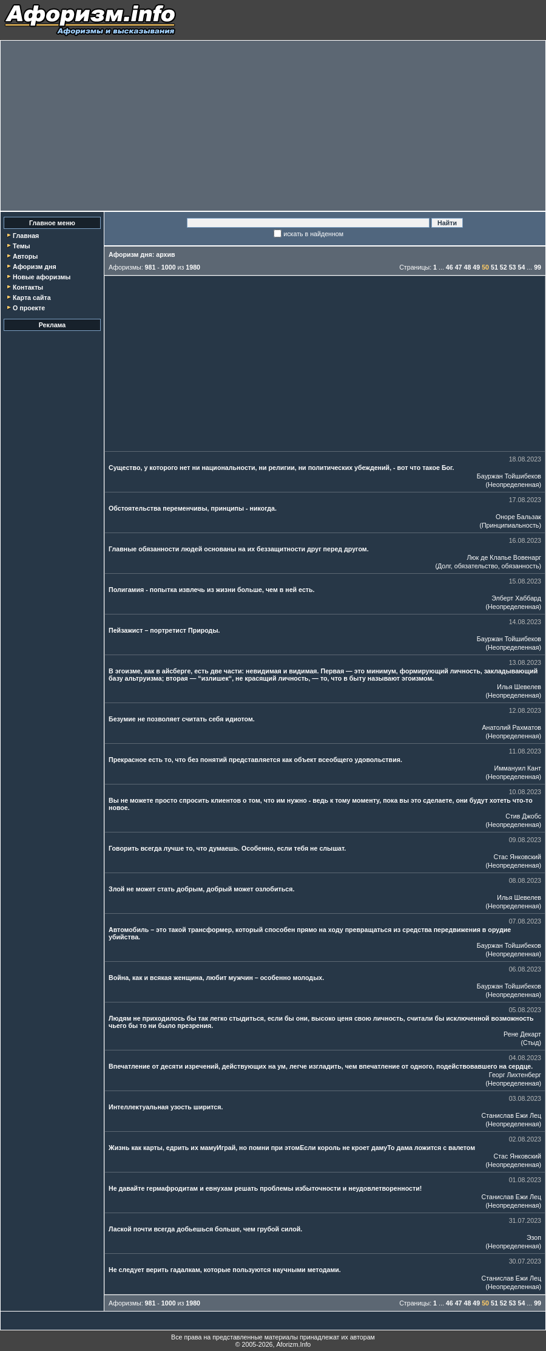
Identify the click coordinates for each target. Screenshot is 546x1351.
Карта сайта (32, 297)
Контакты (28, 287)
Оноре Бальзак (518, 516)
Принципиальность (510, 525)
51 (494, 267)
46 (449, 267)
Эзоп (534, 1237)
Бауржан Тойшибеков (509, 476)
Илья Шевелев (519, 686)
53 (512, 267)
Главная (26, 235)
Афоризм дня (34, 266)
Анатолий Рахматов (511, 727)
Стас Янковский (517, 856)
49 (476, 267)
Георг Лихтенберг (515, 1074)
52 (503, 267)
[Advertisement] (273, 126)
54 (521, 267)
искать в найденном (313, 233)
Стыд (531, 1042)
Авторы (25, 256)
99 (537, 267)
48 (467, 267)
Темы (21, 246)
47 (458, 267)
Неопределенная (513, 484)
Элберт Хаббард (516, 598)
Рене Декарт (522, 1034)
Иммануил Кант (517, 768)
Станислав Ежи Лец (512, 1115)
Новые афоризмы (41, 277)
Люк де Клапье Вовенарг (504, 557)
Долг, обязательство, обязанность (488, 566)
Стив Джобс (523, 816)
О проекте (29, 307)
